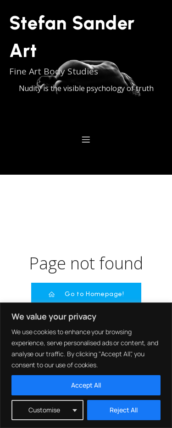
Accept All (86, 385)
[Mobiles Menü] (86, 139)
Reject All (124, 409)
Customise (44, 409)
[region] (86, 365)
